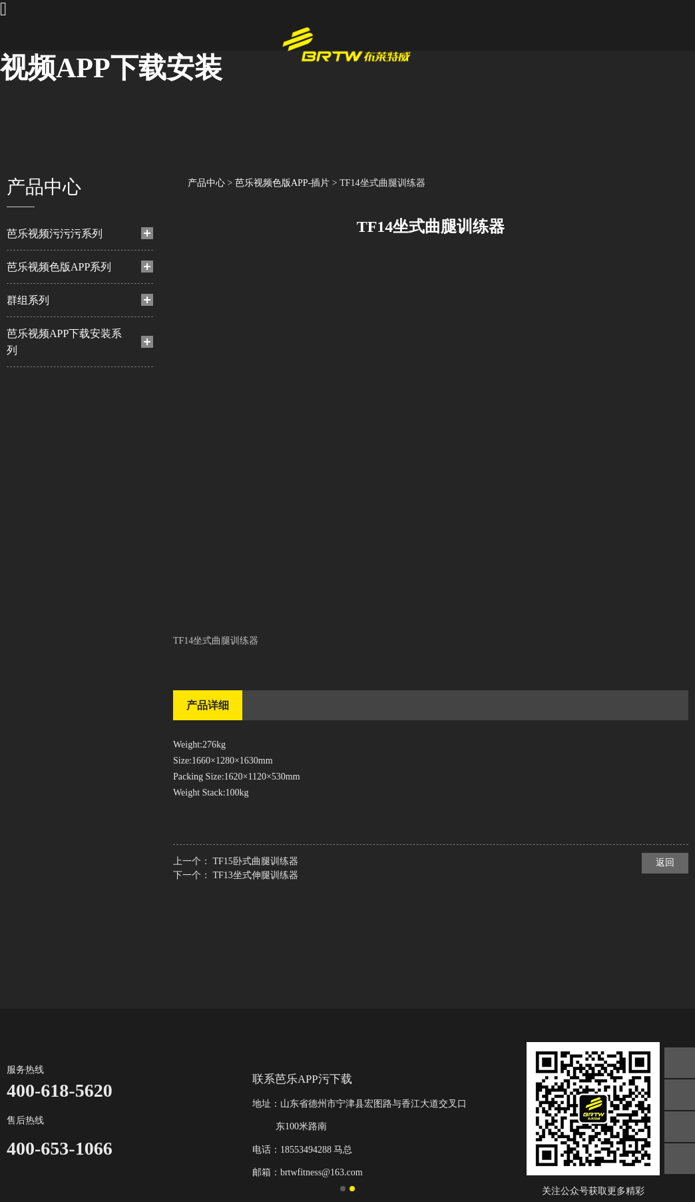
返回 (665, 863)
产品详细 (207, 705)
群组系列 (28, 300)
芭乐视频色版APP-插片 (282, 183)
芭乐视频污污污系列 (55, 233)
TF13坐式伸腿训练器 (255, 875)
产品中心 (206, 183)
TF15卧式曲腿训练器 (255, 861)
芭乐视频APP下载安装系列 (64, 342)
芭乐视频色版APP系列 (59, 267)
